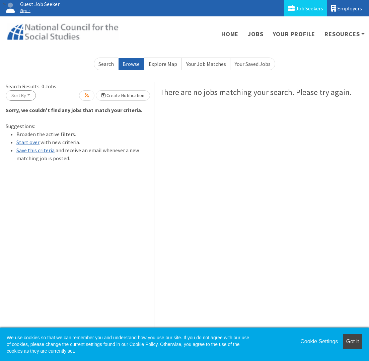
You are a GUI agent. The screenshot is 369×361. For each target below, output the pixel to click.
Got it (352, 341)
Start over (28, 142)
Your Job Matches (206, 64)
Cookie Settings (319, 341)
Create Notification (122, 95)
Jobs (255, 34)
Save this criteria (35, 150)
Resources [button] (342, 34)
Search (106, 64)
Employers (346, 8)
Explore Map (163, 64)
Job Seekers (305, 8)
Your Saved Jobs (253, 64)
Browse (131, 64)
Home (229, 34)
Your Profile (294, 34)
